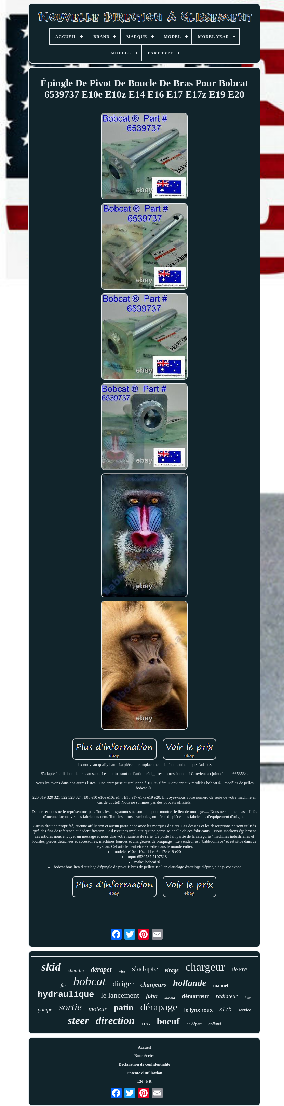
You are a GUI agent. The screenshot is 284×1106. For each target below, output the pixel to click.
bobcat (89, 981)
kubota (169, 998)
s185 (145, 1023)
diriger (123, 984)
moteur (98, 1008)
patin (124, 1007)
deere (239, 969)
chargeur (205, 967)
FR (148, 1081)
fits (63, 985)
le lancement (120, 995)
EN (140, 1081)
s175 (225, 1008)
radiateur (227, 996)
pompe (45, 1009)
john (152, 996)
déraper (101, 969)
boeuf (168, 1021)
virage (172, 970)
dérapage (158, 1006)
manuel (220, 985)
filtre (248, 998)
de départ (194, 1024)
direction (115, 1020)
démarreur (195, 996)
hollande (189, 983)
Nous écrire (144, 1055)
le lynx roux (198, 1010)
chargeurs (153, 984)
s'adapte (145, 968)
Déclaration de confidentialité (144, 1064)
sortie (70, 1007)
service (245, 1009)
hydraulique (66, 995)
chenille (76, 970)
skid (51, 967)
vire (122, 971)
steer (78, 1020)
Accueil (144, 1047)
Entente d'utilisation (144, 1072)
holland (214, 1024)
